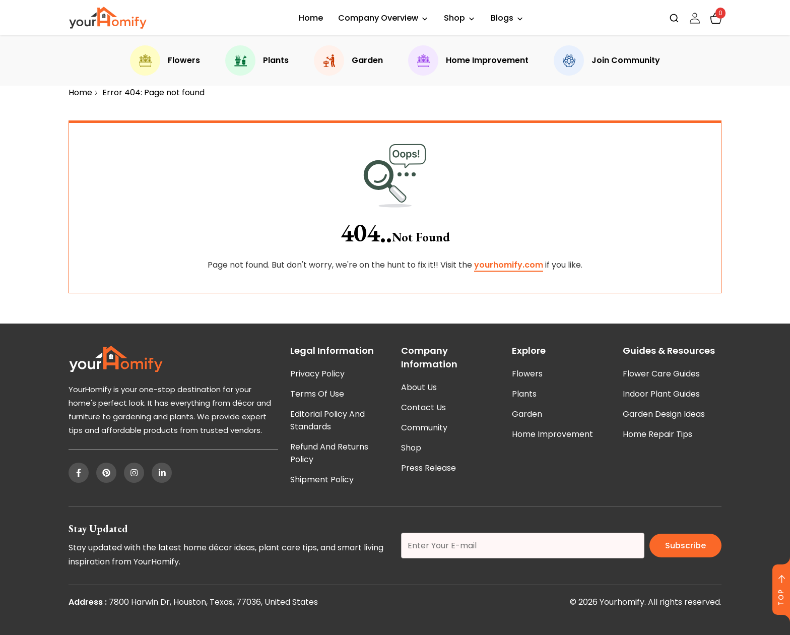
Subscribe (685, 545)
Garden (348, 60)
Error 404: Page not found (153, 92)
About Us (419, 387)
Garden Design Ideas (664, 414)
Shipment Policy (322, 479)
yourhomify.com (508, 265)
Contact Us (423, 407)
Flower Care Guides (661, 373)
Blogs (502, 18)
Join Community (607, 60)
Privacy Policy (317, 373)
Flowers (165, 60)
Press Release (428, 468)
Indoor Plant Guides (661, 394)
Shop (454, 18)
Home (311, 18)
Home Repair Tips (657, 434)
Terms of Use (317, 394)
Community (424, 427)
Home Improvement (468, 60)
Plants (257, 60)
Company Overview (378, 18)
